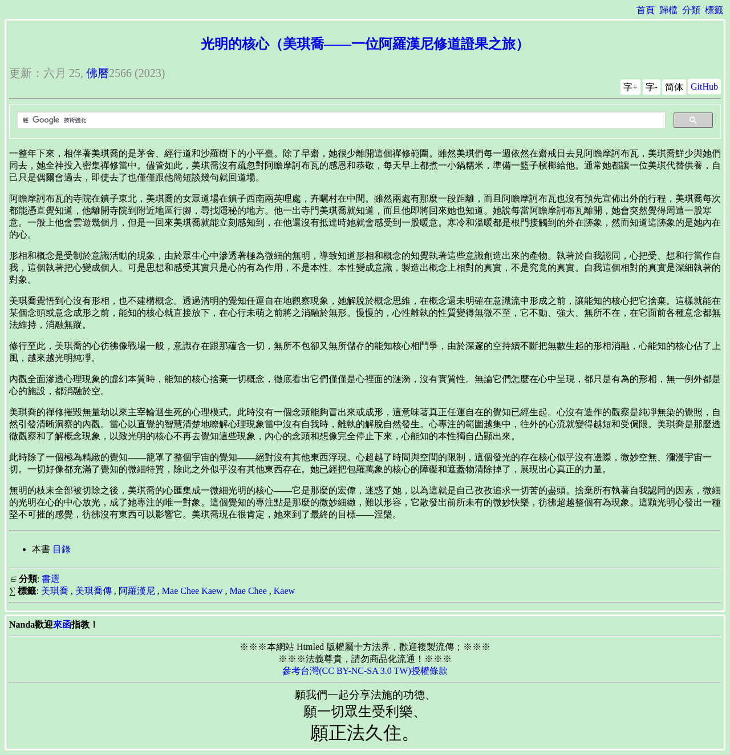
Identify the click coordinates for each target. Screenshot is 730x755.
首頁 (645, 10)
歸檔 (668, 10)
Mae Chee (247, 591)
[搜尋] (340, 120)
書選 (51, 579)
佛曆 (97, 73)
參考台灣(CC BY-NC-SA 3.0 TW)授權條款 (365, 671)
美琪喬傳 (93, 591)
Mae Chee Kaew (192, 591)
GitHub (704, 86)
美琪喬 (54, 591)
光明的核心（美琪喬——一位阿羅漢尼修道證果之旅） (365, 44)
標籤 (714, 10)
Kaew (284, 591)
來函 (62, 624)
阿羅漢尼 (137, 591)
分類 (691, 10)
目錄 (61, 549)
